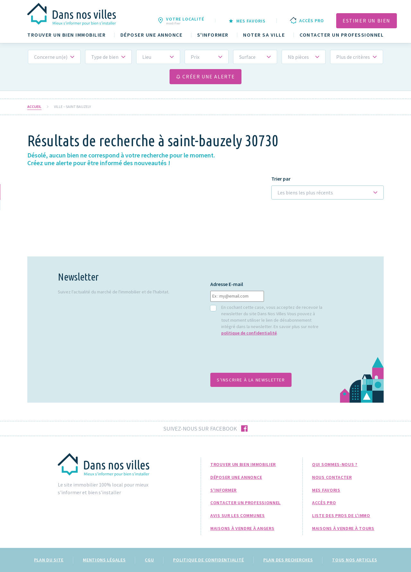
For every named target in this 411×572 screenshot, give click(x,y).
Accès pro (324, 502)
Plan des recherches (288, 560)
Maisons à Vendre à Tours (343, 528)
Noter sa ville (264, 35)
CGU (149, 560)
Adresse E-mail (226, 284)
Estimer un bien (366, 20)
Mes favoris (326, 490)
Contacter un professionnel (342, 35)
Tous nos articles (354, 560)
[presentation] (259, 357)
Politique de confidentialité (208, 560)
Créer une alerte (205, 76)
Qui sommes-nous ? (334, 464)
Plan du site (49, 560)
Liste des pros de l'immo (341, 515)
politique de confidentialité (249, 333)
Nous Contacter (332, 477)
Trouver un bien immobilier (66, 35)
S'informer (213, 35)
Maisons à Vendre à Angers (242, 528)
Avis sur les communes (237, 515)
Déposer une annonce (151, 35)
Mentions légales (104, 560)
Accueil (34, 106)
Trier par (281, 179)
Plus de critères (353, 57)
